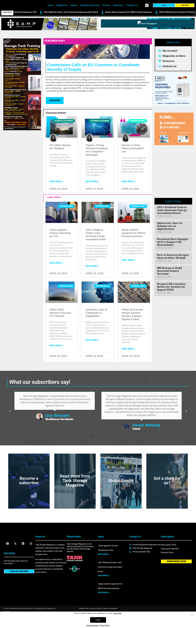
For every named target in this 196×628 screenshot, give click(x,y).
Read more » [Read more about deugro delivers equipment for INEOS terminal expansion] (103, 604)
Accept (98, 620)
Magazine (61, 10)
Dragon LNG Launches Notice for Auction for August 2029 (171, 298)
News (51, 10)
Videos (73, 10)
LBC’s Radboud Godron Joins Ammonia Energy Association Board (73, 23)
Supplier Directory (90, 10)
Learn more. (117, 613)
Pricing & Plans (167, 564)
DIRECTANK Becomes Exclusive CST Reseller (60, 324)
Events (106, 10)
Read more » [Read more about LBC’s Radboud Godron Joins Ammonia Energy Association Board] (103, 587)
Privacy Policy (104, 625)
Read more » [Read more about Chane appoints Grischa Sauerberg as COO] (103, 566)
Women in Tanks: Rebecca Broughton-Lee (133, 159)
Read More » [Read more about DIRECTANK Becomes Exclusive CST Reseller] (56, 357)
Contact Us (132, 10)
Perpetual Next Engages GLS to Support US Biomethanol (172, 253)
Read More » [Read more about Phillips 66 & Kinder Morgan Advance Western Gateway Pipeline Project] (128, 360)
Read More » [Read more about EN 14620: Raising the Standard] (56, 193)
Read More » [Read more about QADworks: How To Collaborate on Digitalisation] (92, 351)
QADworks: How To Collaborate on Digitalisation (96, 324)
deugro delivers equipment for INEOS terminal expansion (130, 23)
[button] (146, 10)
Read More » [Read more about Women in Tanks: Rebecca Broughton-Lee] (128, 193)
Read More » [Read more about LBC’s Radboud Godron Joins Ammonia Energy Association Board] (92, 277)
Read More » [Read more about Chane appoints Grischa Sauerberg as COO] (56, 274)
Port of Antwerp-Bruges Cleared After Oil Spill (173, 268)
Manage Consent (93, 625)
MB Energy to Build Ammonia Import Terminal (169, 282)
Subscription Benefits (170, 560)
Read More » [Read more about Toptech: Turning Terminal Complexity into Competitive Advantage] (92, 193)
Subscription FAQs (168, 556)
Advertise (118, 10)
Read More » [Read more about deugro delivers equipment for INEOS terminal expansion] (128, 271)
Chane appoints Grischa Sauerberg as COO (21, 23)
